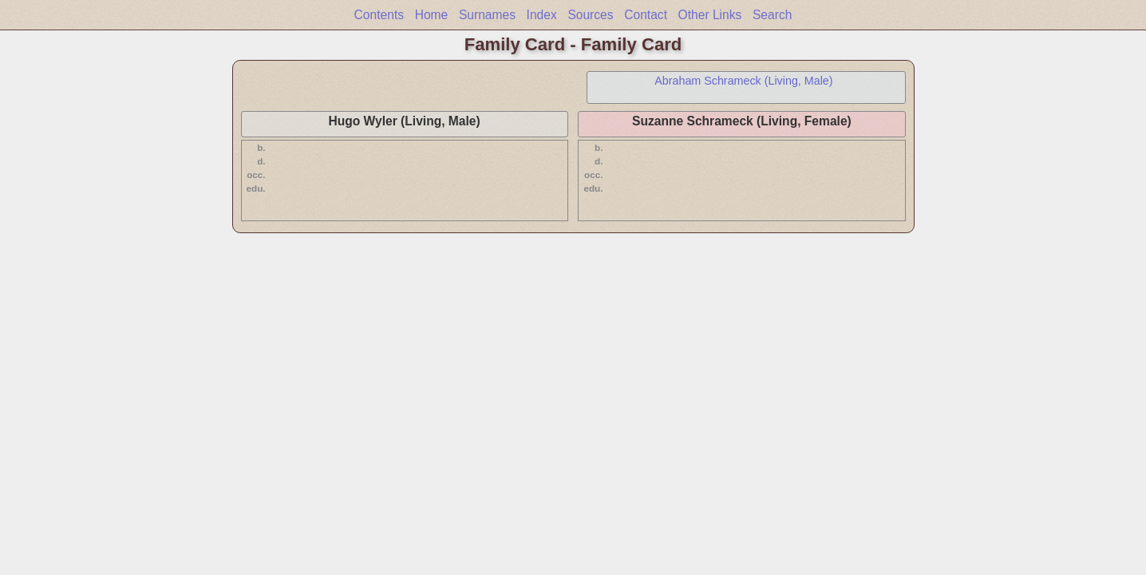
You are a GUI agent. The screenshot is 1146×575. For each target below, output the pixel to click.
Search (772, 15)
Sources (590, 15)
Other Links (710, 15)
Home (432, 15)
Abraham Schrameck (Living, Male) (743, 80)
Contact (645, 15)
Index (542, 15)
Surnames (487, 15)
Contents (379, 15)
